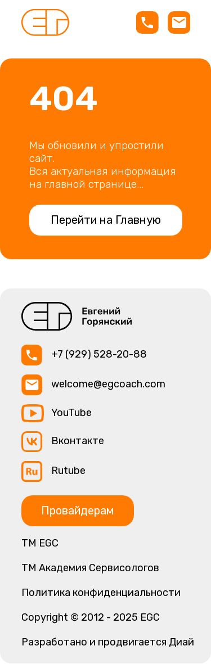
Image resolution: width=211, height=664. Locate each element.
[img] (45, 22)
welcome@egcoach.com (108, 384)
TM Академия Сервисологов (90, 568)
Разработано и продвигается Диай (107, 642)
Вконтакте (77, 441)
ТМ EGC (40, 543)
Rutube (68, 470)
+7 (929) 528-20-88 (99, 354)
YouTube (71, 412)
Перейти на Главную (106, 220)
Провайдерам (77, 510)
